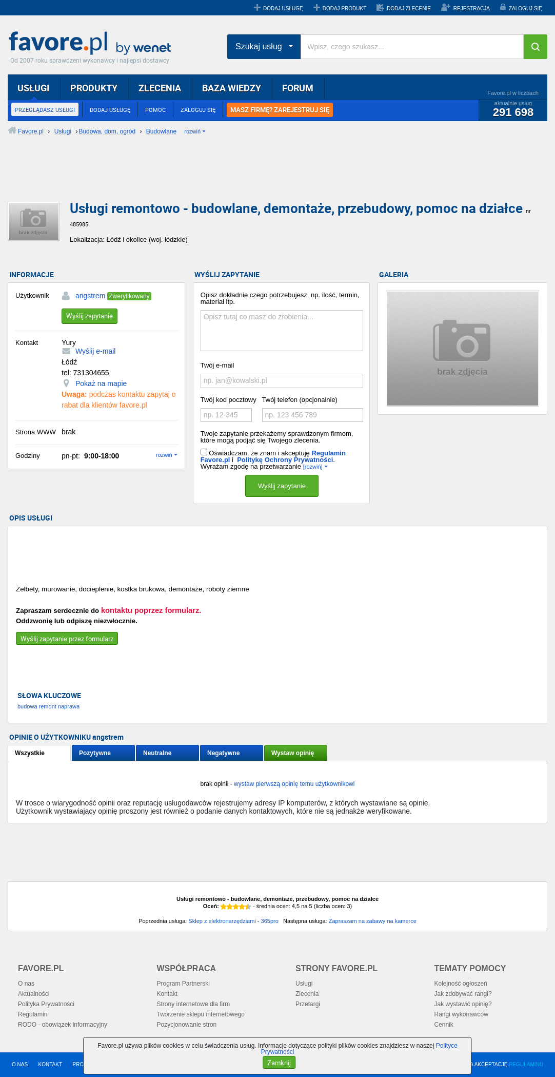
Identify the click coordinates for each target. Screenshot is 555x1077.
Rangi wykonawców (461, 1014)
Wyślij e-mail (95, 351)
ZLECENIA (159, 88)
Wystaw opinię (292, 753)
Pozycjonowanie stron (187, 1024)
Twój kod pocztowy (228, 399)
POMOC (155, 109)
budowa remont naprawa (48, 706)
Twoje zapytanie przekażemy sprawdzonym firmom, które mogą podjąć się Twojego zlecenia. (277, 437)
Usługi (303, 983)
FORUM (297, 88)
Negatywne (223, 753)
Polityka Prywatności (46, 1004)
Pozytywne (95, 753)
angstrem (90, 296)
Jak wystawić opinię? (463, 1004)
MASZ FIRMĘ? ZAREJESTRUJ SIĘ (279, 109)
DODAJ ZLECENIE (409, 8)
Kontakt (167, 993)
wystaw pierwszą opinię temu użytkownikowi (294, 783)
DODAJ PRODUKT (345, 8)
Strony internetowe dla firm (193, 1004)
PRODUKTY (93, 88)
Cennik (443, 1024)
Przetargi (307, 1004)
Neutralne (157, 753)
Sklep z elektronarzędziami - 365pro (233, 921)
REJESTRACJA (471, 8)
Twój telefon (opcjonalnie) (300, 399)
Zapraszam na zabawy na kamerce (373, 921)
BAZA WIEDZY (231, 88)
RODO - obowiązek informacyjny (62, 1024)
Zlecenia (307, 993)
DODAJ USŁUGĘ (283, 8)
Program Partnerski (183, 983)
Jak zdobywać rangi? (463, 993)
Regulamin (32, 1014)
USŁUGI (33, 88)
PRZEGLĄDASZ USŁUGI (45, 109)
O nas (26, 983)
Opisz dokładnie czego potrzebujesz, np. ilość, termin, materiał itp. (280, 298)
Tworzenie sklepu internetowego (201, 1014)
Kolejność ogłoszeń (460, 983)
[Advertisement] (256, 177)
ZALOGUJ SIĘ (525, 8)
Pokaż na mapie (101, 383)
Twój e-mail (217, 365)
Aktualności (33, 993)
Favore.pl (92, 43)
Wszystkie (30, 753)
